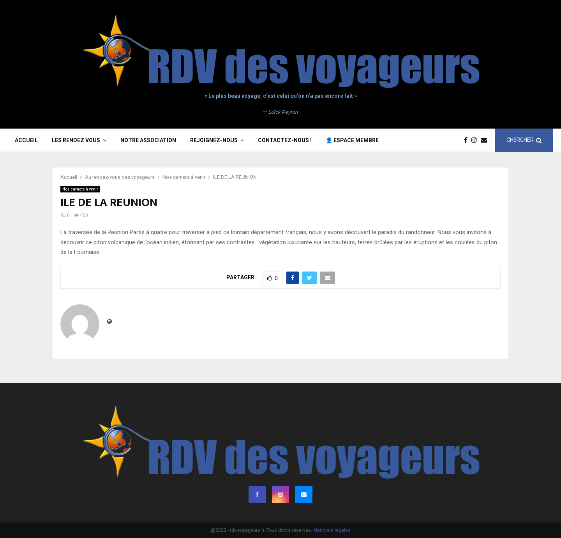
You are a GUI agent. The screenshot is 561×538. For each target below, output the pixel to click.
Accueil (26, 140)
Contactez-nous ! (285, 140)
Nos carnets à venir (80, 189)
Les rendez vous (76, 140)
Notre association (148, 140)
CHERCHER (524, 140)
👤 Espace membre (352, 140)
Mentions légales (332, 530)
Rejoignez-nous (214, 140)
